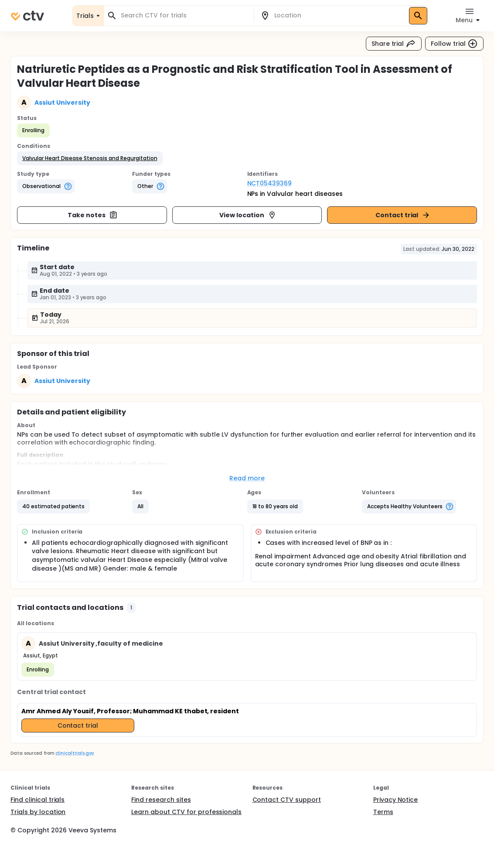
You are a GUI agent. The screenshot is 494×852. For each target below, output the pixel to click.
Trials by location (37, 812)
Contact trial (403, 215)
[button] (90, 158)
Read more (247, 478)
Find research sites (161, 800)
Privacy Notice (395, 800)
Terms (383, 812)
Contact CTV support (286, 800)
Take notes (93, 215)
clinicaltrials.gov (74, 753)
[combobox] (184, 15)
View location (247, 215)
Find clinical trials (37, 800)
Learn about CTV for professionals (186, 812)
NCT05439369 (269, 183)
